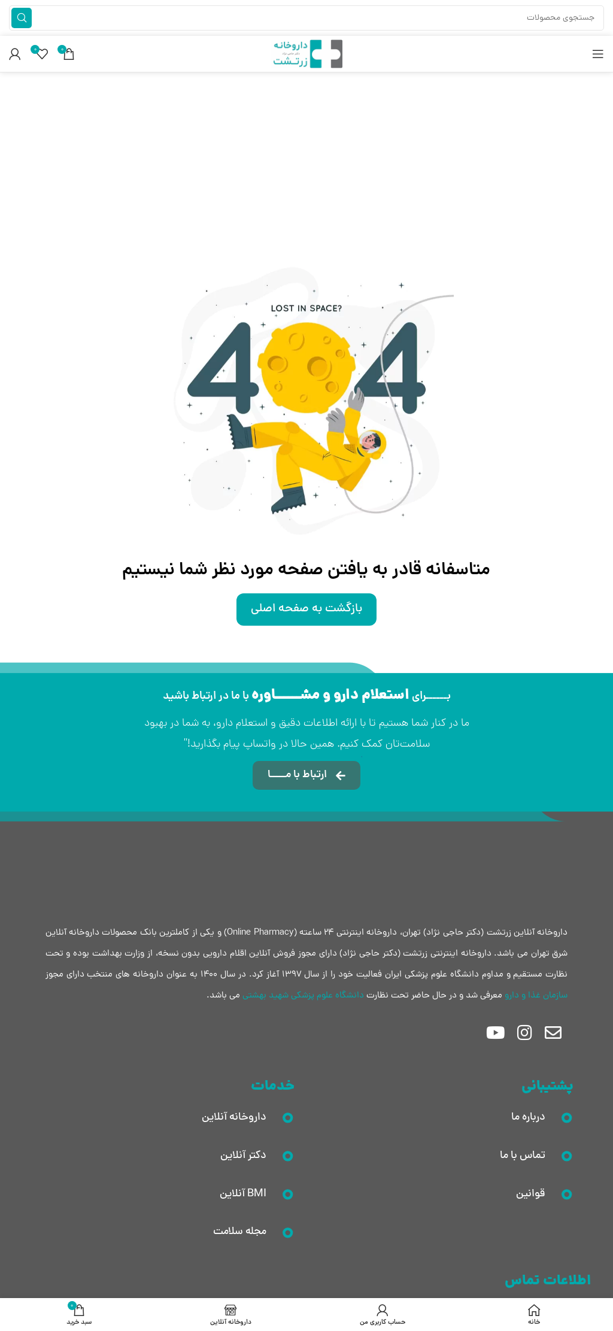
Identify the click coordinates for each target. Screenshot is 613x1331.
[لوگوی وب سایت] (306, 54)
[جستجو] (306, 18)
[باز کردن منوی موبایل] (598, 54)
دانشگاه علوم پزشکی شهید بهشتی (303, 996)
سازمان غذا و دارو (536, 996)
